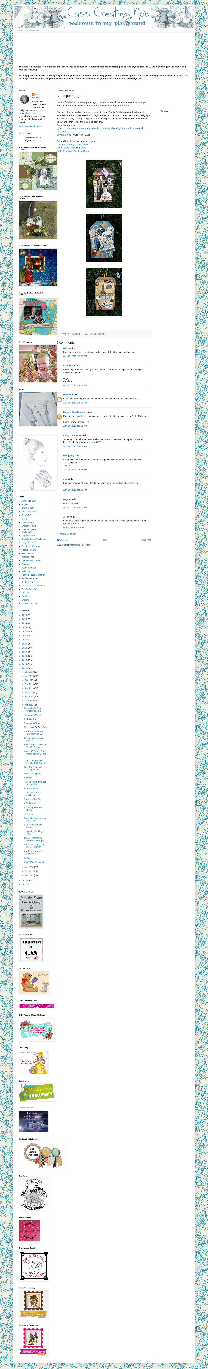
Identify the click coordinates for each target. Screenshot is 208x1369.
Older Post (146, 540)
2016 (24, 656)
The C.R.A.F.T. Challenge (33, 585)
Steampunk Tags (32, 723)
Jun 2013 (29, 696)
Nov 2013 (29, 676)
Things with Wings (32, 715)
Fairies (27, 858)
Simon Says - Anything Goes (71, 147)
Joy (65, 479)
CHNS (25, 519)
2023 (24, 627)
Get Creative (27, 553)
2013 (24, 668)
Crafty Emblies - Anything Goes (73, 151)
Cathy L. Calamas (72, 435)
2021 (24, 635)
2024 (24, 623)
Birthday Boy (30, 719)
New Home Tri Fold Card (35, 727)
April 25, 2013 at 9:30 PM (75, 403)
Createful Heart (29, 526)
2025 (24, 619)
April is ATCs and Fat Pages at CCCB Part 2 (35, 754)
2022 (24, 631)
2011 (24, 884)
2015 (24, 660)
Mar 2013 (29, 867)
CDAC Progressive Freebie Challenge (34, 839)
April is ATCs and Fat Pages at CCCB (34, 845)
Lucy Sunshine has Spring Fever (33, 768)
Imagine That (28, 557)
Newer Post (62, 540)
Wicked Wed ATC (30, 603)
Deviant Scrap (64, 134)
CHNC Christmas (30, 511)
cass (37, 94)
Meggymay (68, 455)
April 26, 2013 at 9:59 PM (75, 490)
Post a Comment (68, 534)
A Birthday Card (31, 803)
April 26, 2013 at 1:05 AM (75, 426)
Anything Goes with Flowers (33, 852)
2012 (24, 880)
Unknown (68, 394)
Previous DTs (33, 30)
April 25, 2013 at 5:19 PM (75, 356)
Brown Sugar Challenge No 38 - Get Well (35, 745)
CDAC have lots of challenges (32, 793)
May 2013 (29, 700)
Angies (25, 504)
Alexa (66, 517)
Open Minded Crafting (32, 560)
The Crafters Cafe (30, 589)
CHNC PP (26, 515)
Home (19, 30)
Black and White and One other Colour (33, 732)
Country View (28, 522)
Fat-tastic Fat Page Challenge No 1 (33, 709)
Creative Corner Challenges (29, 530)
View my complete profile (30, 126)
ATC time (28, 814)
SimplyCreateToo (30, 578)
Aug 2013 (29, 688)
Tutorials (26, 596)
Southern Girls (28, 582)
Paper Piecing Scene (34, 862)
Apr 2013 (29, 705)
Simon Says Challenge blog (125, 483)
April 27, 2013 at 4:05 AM (75, 507)
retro (65, 348)
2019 (24, 644)
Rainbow (26, 571)
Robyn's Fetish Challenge (34, 575)
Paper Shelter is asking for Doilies (35, 819)
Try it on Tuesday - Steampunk (72, 144)
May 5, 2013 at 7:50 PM (74, 527)
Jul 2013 (29, 692)
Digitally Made (28, 535)
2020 (24, 639)
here (126, 105)
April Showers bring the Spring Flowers (35, 783)
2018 (24, 648)
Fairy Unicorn (28, 542)
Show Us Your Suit (33, 799)
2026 (24, 615)
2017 (24, 652)
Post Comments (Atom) (80, 545)
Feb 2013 (29, 871)
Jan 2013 (29, 875)
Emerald (28, 777)
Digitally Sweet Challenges (34, 539)
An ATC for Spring (32, 773)
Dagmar (67, 499)
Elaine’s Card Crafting (74, 412)
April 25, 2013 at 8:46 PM (75, 385)
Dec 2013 (29, 672)
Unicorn (25, 600)
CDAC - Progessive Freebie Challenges (34, 761)
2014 (24, 664)
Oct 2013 (29, 680)
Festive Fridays (29, 550)
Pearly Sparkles (29, 568)
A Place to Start (29, 501)
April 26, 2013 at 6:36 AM (75, 469)
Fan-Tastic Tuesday (31, 546)
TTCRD (25, 592)
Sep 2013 (29, 684)
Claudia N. (68, 365)
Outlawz (25, 564)
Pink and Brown (31, 788)
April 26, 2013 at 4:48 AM (75, 446)
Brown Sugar (28, 508)
